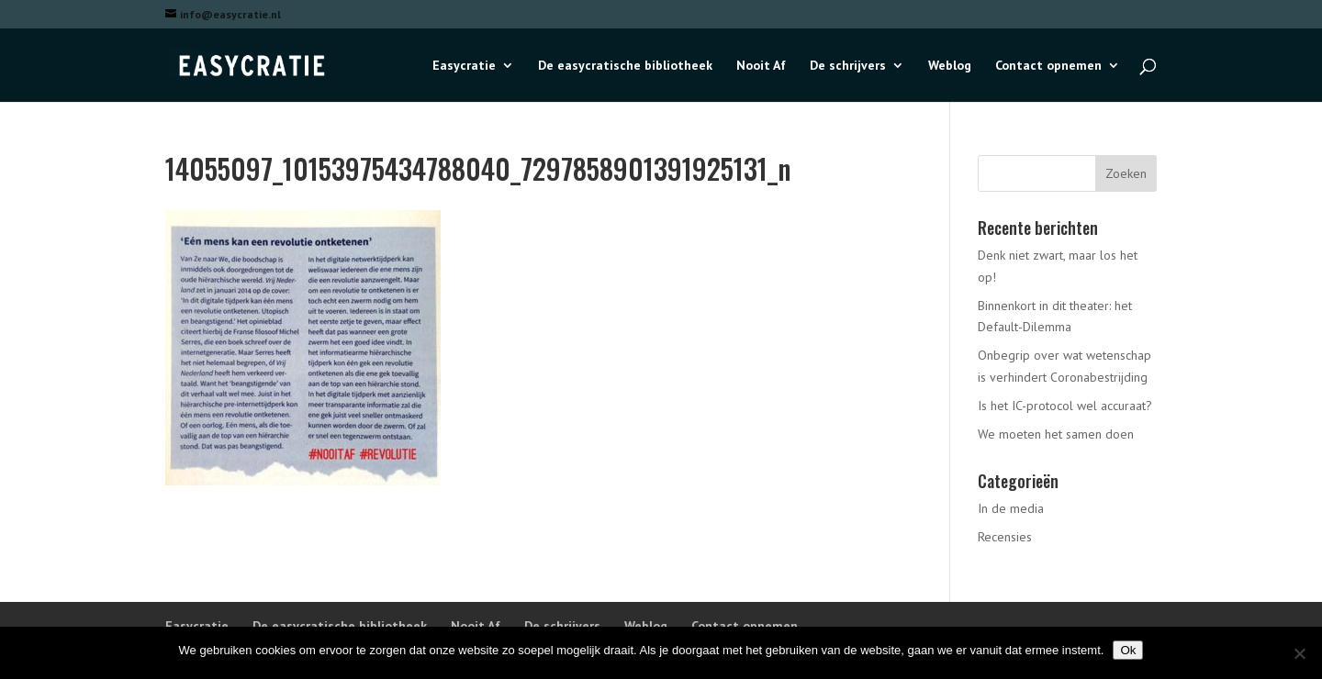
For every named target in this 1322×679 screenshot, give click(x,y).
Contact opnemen (1048, 66)
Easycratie (464, 66)
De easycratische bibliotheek (625, 66)
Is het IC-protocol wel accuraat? (1065, 405)
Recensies (1005, 537)
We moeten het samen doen (1056, 434)
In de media (1011, 508)
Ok (1128, 650)
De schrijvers (848, 66)
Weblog (949, 66)
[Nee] (1299, 653)
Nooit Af (761, 66)
